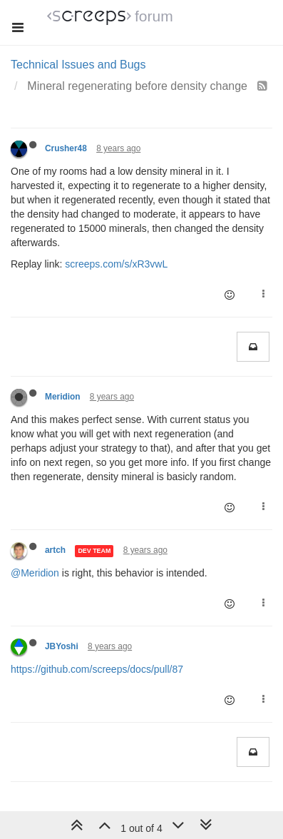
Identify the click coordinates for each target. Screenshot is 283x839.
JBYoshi (61, 646)
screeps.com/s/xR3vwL (116, 264)
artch (55, 550)
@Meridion (35, 573)
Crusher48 (66, 148)
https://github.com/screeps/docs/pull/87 (97, 669)
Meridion (63, 397)
